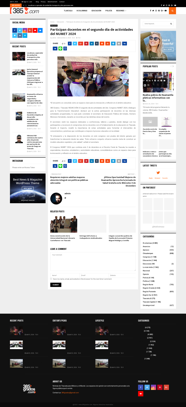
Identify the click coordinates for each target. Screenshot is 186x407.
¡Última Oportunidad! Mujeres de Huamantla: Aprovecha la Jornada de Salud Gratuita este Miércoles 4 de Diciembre (118, 182)
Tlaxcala (68, 11)
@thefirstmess (158, 227)
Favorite (165, 178)
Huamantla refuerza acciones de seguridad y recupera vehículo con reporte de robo (35, 98)
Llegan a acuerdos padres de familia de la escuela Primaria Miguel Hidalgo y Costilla (120, 238)
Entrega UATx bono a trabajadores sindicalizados (91, 237)
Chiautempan (148, 253)
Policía (108, 11)
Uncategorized (148, 305)
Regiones (120, 11)
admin (54, 38)
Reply (151, 178)
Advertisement (52, 2)
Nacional (146, 271)
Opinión (146, 274)
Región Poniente (149, 292)
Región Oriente (148, 288)
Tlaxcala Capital (149, 302)
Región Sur (147, 295)
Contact (62, 2)
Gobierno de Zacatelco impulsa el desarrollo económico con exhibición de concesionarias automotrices (35, 119)
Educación (96, 11)
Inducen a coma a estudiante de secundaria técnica (150, 153)
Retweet (157, 178)
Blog (37, 2)
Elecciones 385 (149, 264)
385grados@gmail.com (70, 393)
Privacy (43, 2)
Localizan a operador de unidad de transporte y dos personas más (50, 5)
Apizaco (146, 250)
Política (146, 281)
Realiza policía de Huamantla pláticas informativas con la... (158, 98)
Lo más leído (148, 267)
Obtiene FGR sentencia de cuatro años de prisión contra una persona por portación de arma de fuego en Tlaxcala (35, 142)
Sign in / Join (27, 2)
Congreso (147, 257)
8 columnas (82, 11)
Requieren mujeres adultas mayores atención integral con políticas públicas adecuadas (69, 180)
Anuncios (146, 246)
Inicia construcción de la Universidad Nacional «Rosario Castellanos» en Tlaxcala (62, 238)
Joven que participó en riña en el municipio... (165, 153)
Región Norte (148, 285)
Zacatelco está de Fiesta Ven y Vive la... (150, 131)
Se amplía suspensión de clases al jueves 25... (165, 132)
